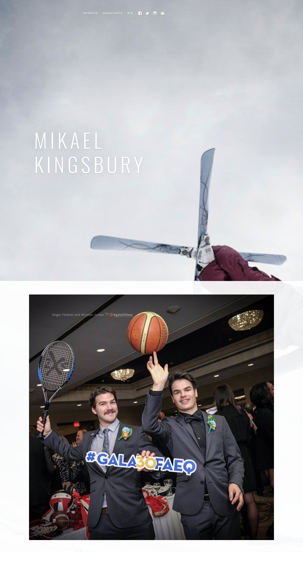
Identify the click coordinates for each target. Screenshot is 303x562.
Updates (90, 13)
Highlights (112, 13)
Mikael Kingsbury (90, 152)
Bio (130, 13)
